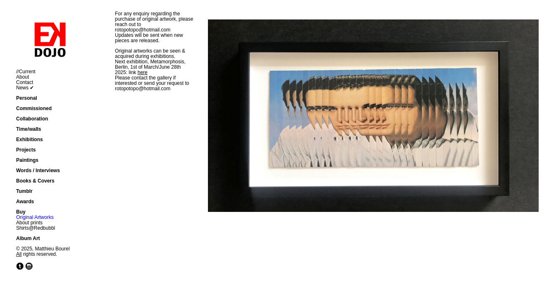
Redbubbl (44, 228)
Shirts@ (25, 228)
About (22, 77)
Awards (25, 201)
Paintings (27, 160)
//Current (26, 71)
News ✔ (25, 88)
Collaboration (32, 119)
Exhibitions (29, 139)
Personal (26, 98)
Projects (26, 150)
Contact (24, 82)
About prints (29, 223)
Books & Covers (35, 181)
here (143, 72)
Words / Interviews (38, 170)
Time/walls (28, 129)
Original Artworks (35, 217)
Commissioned (34, 108)
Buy (21, 212)
